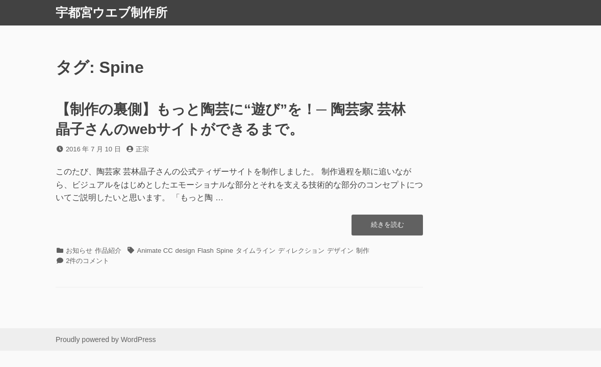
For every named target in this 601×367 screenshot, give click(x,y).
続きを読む (387, 227)
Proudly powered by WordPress (106, 339)
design (185, 250)
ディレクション (301, 250)
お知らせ (79, 250)
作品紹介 (108, 250)
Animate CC (155, 250)
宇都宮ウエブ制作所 (111, 12)
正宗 (142, 149)
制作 (362, 250)
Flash (205, 250)
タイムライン (256, 250)
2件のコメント (87, 261)
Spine (224, 250)
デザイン (340, 250)
